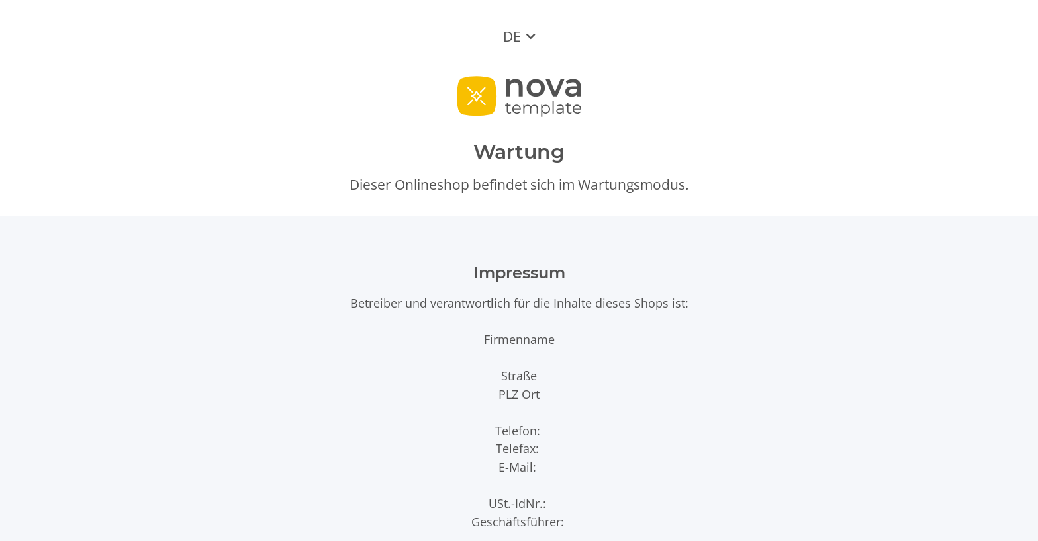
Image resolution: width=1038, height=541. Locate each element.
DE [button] (512, 36)
